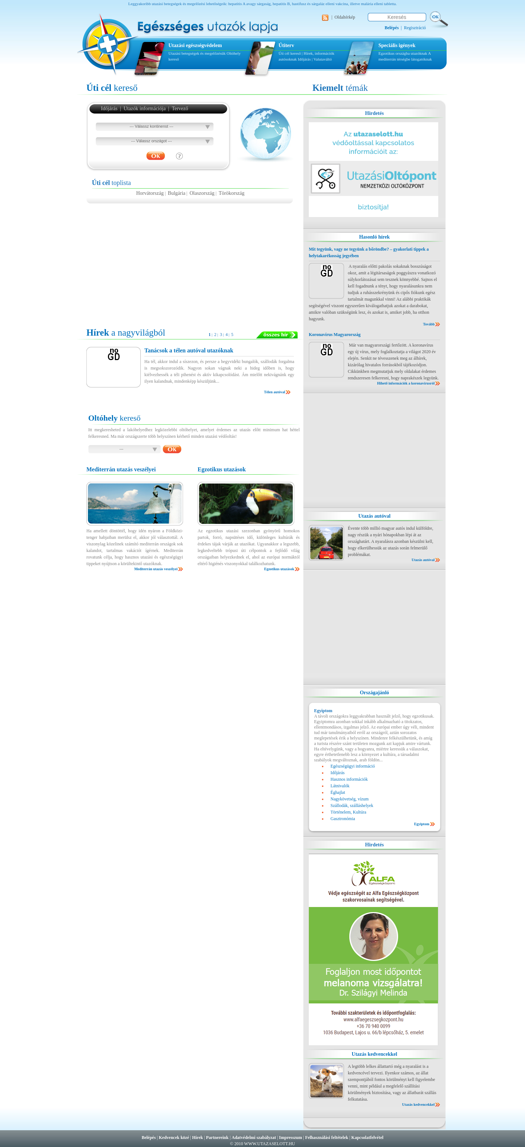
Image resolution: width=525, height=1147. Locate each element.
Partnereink (217, 1137)
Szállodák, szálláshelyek (352, 805)
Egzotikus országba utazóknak (403, 53)
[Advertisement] (190, 262)
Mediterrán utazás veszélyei (156, 569)
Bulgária (176, 193)
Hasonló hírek (374, 237)
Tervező (180, 108)
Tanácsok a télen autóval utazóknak (188, 350)
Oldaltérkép (344, 17)
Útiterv (286, 45)
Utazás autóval (374, 516)
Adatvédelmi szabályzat (254, 1137)
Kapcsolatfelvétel (367, 1137)
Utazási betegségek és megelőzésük (197, 53)
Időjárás (304, 59)
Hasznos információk (349, 779)
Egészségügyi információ (353, 766)
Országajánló (374, 692)
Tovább (429, 324)
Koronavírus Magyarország (335, 334)
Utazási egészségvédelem (195, 45)
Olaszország (202, 193)
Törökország (232, 193)
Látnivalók (340, 785)
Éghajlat (338, 792)
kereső (111, 88)
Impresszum (290, 1137)
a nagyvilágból (125, 332)
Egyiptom (421, 824)
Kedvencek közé (174, 1137)
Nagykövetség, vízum (350, 799)
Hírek (197, 1137)
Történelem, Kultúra (348, 812)
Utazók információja (145, 108)
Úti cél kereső (290, 53)
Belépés (148, 1137)
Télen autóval (274, 392)
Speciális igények (397, 45)
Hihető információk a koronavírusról (406, 383)
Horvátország (149, 193)
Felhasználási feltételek (326, 1137)
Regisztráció (415, 27)
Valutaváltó (323, 59)
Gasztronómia (343, 818)
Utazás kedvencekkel (374, 1054)
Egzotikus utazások (279, 569)
